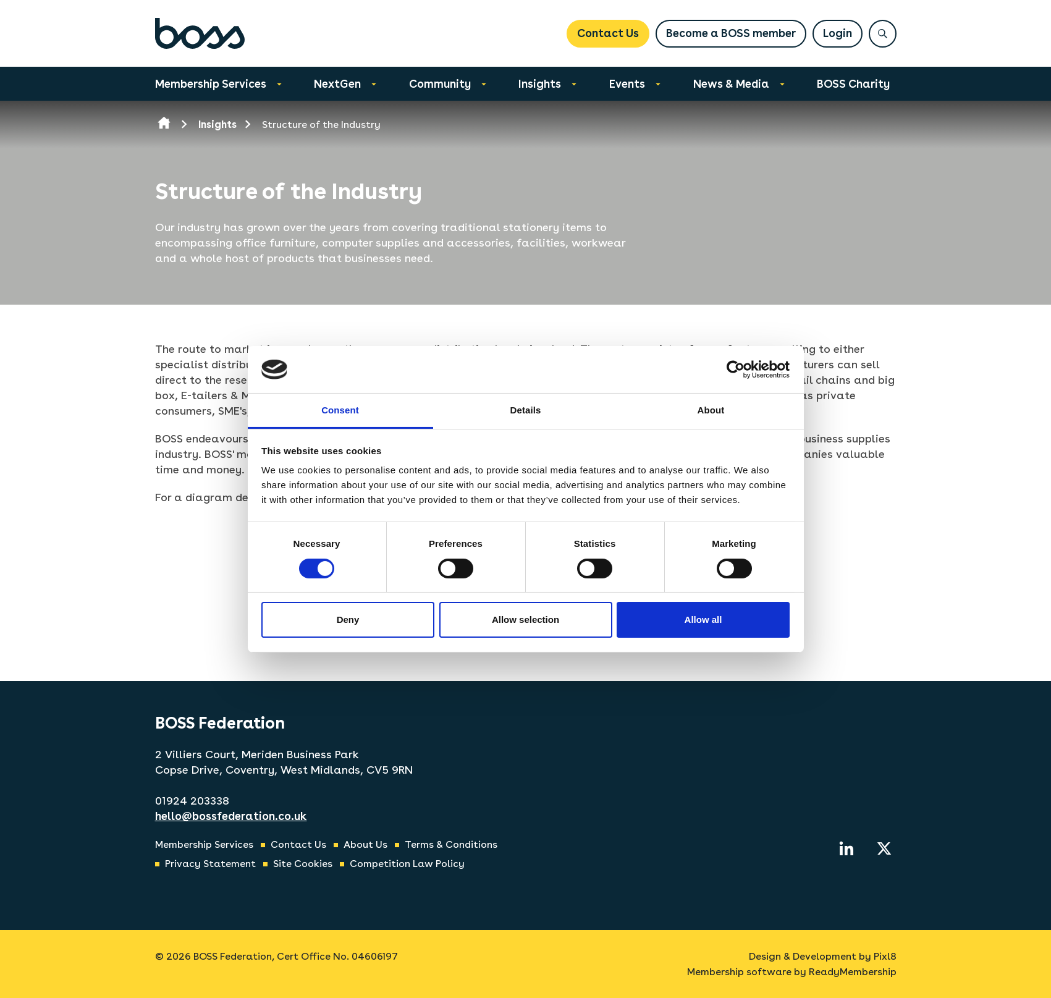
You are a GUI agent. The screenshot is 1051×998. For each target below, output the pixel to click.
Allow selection (525, 619)
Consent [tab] (340, 410)
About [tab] (711, 410)
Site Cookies (302, 863)
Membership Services (210, 83)
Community (440, 83)
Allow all (703, 619)
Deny (348, 619)
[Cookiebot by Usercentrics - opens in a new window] (736, 369)
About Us (365, 844)
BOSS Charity (853, 83)
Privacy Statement (210, 863)
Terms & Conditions (451, 844)
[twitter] (884, 848)
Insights (539, 83)
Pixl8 (885, 956)
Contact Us (608, 33)
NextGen (337, 83)
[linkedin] (846, 848)
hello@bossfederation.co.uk (231, 816)
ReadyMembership (853, 972)
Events (627, 83)
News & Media (731, 83)
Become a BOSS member (731, 33)
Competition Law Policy (407, 863)
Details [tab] (525, 410)
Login (837, 33)
